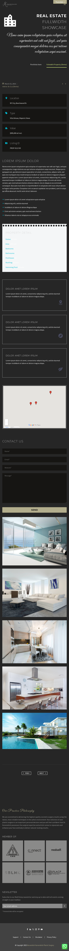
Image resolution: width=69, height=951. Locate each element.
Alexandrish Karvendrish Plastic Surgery (40, 945)
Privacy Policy (51, 937)
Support (15, 937)
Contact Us (27, 937)
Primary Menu (65, 4)
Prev (25, 773)
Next (43, 773)
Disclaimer (38, 937)
